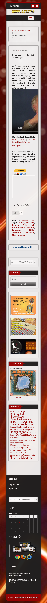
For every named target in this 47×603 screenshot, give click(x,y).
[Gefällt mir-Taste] (15, 213)
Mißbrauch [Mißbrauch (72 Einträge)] (23, 450)
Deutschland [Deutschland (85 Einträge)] (15, 427)
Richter (31, 230)
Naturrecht (30, 227)
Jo (18, 51)
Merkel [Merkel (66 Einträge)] (26, 445)
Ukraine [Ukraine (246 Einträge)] (26, 457)
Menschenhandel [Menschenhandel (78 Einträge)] (17, 445)
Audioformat (24, 142)
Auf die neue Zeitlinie (27, 247)
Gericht (25, 225)
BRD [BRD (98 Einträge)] (12, 422)
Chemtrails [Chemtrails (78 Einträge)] (19, 422)
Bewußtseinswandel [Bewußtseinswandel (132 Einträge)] (21, 419)
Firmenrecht (16, 225)
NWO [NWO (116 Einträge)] (30, 450)
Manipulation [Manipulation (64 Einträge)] (14, 440)
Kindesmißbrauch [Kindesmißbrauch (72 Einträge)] (22, 438)
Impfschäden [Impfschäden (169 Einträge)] (18, 431)
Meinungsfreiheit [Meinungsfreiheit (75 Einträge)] (16, 443)
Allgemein (21, 30)
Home (14, 30)
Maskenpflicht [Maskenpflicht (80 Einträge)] (24, 440)
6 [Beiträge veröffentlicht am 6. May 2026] (19, 523)
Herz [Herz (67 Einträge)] (31, 430)
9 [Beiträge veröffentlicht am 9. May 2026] (31, 523)
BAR (27, 222)
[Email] (23, 279)
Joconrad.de (15, 398)
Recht (28, 30)
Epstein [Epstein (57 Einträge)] (23, 427)
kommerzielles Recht (19, 227)
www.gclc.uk (17, 145)
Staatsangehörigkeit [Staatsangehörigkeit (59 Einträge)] (16, 455)
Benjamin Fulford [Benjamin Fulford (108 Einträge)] (18, 414)
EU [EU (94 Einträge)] (27, 427)
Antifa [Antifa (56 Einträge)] (28, 412)
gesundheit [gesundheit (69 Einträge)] (14, 430)
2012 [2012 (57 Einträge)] (14, 412)
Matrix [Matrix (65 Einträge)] (33, 440)
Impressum (14, 485)
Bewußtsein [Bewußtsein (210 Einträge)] (18, 416)
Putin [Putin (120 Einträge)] (21, 452)
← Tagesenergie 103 (19, 247)
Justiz (32, 225)
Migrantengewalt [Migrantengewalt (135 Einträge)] (19, 447)
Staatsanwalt (29, 232)
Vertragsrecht (21, 234)
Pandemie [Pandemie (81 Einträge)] (14, 453)
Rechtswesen (16, 230)
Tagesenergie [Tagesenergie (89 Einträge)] (29, 455)
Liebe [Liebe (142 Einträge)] (32, 437)
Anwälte (21, 222)
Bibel (32, 222)
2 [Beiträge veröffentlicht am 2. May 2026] (31, 520)
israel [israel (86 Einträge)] (12, 435)
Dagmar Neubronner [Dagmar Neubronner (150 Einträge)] (22, 424)
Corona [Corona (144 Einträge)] (28, 421)
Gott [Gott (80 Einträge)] (20, 430)
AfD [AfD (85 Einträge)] (18, 412)
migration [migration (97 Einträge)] (14, 450)
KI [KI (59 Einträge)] (15, 438)
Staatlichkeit (16, 232)
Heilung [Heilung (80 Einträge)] (26, 430)
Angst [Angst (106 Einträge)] (23, 411)
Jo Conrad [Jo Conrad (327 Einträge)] (23, 434)
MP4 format (18, 139)
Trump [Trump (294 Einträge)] (15, 457)
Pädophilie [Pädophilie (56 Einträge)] (28, 453)
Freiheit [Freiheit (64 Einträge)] (32, 427)
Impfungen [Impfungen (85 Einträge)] (31, 432)
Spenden (13, 489)
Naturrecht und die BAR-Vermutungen (23, 56)
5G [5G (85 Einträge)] (11, 412)
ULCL (14, 234)
